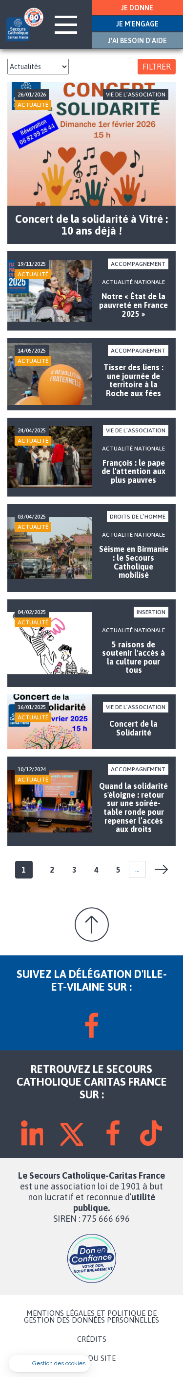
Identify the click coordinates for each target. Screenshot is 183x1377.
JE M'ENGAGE (137, 24)
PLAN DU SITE (92, 1358)
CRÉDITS (91, 1339)
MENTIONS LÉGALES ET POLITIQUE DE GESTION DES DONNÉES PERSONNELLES (91, 1317)
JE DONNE (137, 8)
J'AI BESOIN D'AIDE (137, 41)
